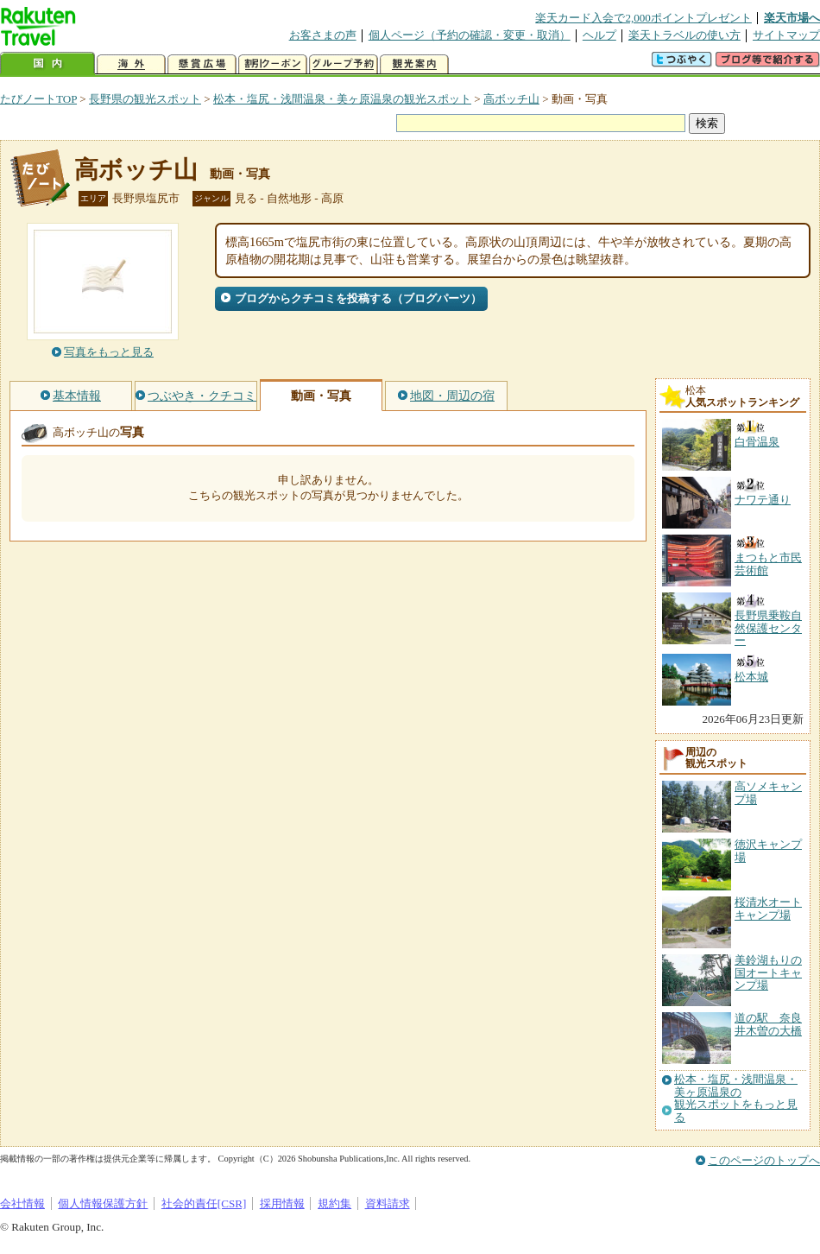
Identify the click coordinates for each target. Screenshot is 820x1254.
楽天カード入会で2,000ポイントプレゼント (643, 17)
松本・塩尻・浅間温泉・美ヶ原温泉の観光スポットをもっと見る (736, 1098)
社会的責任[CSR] (204, 1203)
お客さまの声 (322, 34)
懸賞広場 (202, 64)
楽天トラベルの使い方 (684, 34)
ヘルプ (599, 34)
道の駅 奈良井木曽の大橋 (768, 1023)
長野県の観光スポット (145, 98)
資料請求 (387, 1203)
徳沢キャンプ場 (768, 850)
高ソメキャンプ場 (768, 792)
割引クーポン (272, 64)
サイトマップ (786, 34)
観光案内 (414, 64)
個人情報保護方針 (103, 1203)
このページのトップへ (764, 1160)
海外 (131, 64)
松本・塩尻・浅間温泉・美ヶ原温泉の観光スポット (342, 98)
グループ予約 (343, 64)
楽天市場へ (792, 17)
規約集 (334, 1203)
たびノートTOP (38, 98)
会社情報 (22, 1203)
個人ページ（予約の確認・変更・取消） (470, 34)
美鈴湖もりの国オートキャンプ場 (768, 972)
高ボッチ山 (511, 98)
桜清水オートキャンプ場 (768, 908)
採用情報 (282, 1203)
